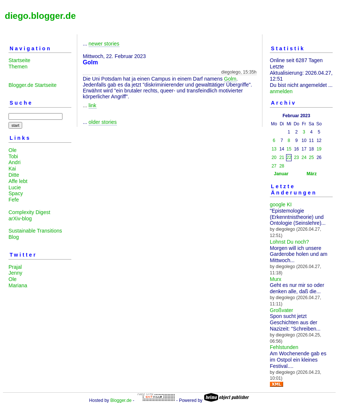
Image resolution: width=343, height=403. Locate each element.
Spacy (16, 193)
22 (288, 157)
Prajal (15, 267)
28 (281, 166)
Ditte (14, 175)
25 (311, 157)
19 (318, 149)
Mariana (18, 285)
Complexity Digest (29, 212)
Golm (230, 79)
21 (281, 157)
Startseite (19, 60)
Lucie (15, 187)
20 (274, 157)
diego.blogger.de (40, 16)
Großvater (281, 310)
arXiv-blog (20, 218)
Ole (13, 150)
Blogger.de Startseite (33, 85)
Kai (12, 169)
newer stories (104, 44)
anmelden (281, 91)
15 (288, 149)
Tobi (13, 156)
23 (296, 157)
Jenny (15, 273)
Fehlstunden (284, 347)
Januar (281, 173)
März (311, 173)
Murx (275, 279)
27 (274, 166)
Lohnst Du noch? (289, 242)
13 (274, 149)
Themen (18, 67)
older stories (103, 122)
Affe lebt (18, 181)
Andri (15, 162)
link (92, 105)
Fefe (14, 200)
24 (304, 157)
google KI (281, 204)
